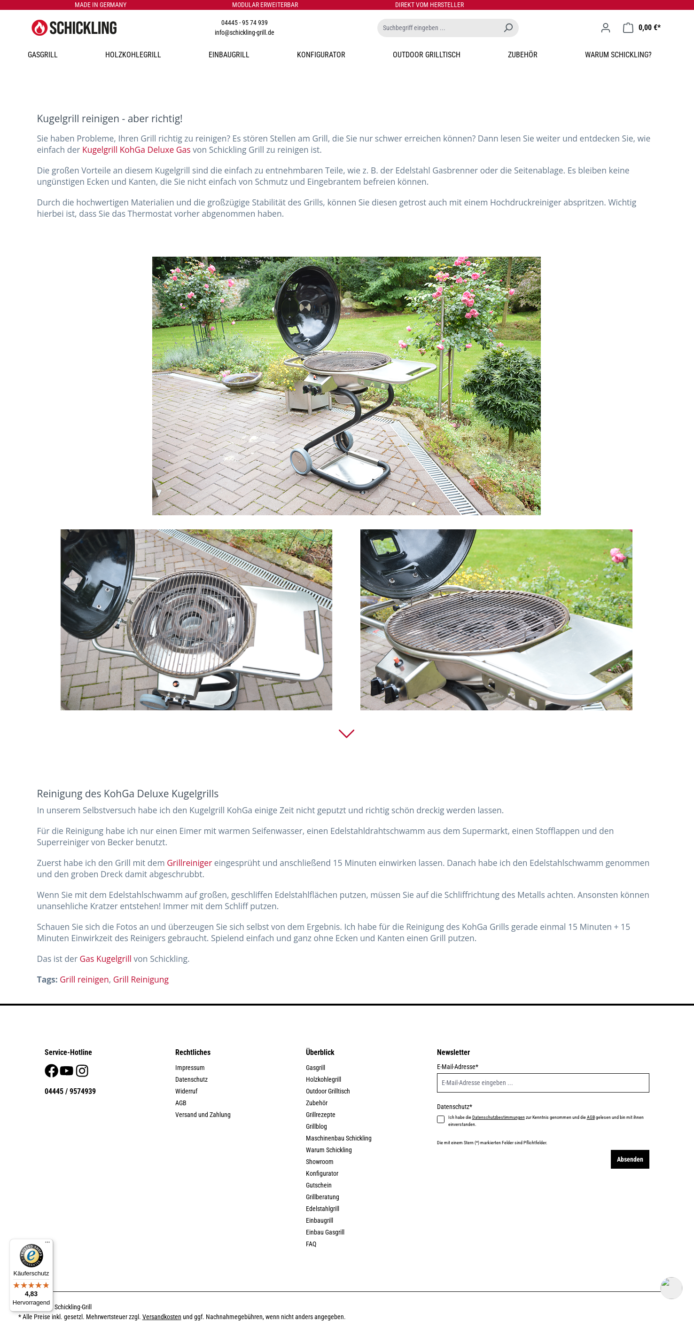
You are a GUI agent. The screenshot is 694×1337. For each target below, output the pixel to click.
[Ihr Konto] (605, 27)
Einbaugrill (319, 1220)
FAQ (311, 1244)
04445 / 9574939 (70, 1091)
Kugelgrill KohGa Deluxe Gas (136, 149)
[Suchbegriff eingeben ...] (437, 28)
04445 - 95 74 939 (244, 22)
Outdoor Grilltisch (328, 1091)
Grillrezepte (320, 1114)
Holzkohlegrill (323, 1079)
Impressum (190, 1067)
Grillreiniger (189, 862)
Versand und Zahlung (203, 1114)
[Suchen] (508, 28)
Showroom (320, 1161)
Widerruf (186, 1091)
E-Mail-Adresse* (457, 1066)
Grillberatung (322, 1197)
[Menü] (47, 1244)
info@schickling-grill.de (244, 32)
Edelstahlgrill (322, 1208)
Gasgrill (315, 1067)
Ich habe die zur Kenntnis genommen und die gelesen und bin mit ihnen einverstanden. (546, 1121)
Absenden (630, 1159)
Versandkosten (161, 1317)
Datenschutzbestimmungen (498, 1117)
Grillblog (316, 1126)
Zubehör (317, 1103)
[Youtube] (67, 1073)
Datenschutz (191, 1079)
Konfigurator (322, 1173)
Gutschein (319, 1185)
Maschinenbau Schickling (339, 1138)
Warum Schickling (329, 1150)
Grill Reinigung (141, 979)
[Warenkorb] (642, 27)
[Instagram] (82, 1073)
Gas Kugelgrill (106, 958)
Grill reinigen (84, 979)
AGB (181, 1103)
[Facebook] (52, 1073)
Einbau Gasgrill (325, 1232)
